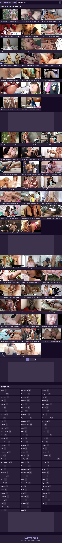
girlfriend (5, 507)
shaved (45, 431)
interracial (25, 407)
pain (23, 510)
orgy (24, 500)
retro (44, 414)
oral (23, 493)
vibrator (45, 472)
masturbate (25, 466)
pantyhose (46, 394)
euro (3, 469)
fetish (4, 490)
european (4, 472)
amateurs (5, 397)
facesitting (5, 476)
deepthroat (5, 445)
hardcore (25, 400)
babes (4, 411)
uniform (45, 462)
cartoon (4, 424)
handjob (25, 397)
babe (3, 407)
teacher (45, 445)
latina (24, 448)
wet (44, 496)
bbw (3, 421)
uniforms (45, 466)
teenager (45, 452)
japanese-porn (26, 424)
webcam (45, 490)
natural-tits (25, 483)
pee (44, 397)
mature (24, 476)
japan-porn (25, 414)
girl (3, 503)
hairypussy (25, 394)
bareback (4, 414)
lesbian (24, 452)
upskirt (45, 469)
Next (34, 359)
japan (24, 411)
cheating (4, 428)
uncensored (46, 455)
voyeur (45, 483)
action (3, 390)
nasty (24, 479)
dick (3, 448)
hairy (3, 510)
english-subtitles (6, 462)
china (4, 435)
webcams (46, 493)
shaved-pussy (47, 435)
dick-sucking (6, 452)
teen (44, 448)
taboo (45, 438)
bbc (3, 418)
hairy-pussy (26, 390)
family (4, 483)
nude (24, 490)
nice (23, 486)
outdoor (25, 507)
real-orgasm (47, 404)
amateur (5, 394)
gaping (4, 500)
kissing (24, 435)
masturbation (26, 472)
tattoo (45, 442)
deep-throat (5, 442)
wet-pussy (46, 500)
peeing (45, 400)
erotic (3, 466)
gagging (4, 493)
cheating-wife (6, 431)
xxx (44, 503)
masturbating (26, 469)
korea (24, 438)
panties (45, 390)
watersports (46, 486)
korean (24, 442)
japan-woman (26, 418)
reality (45, 407)
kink (24, 428)
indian (24, 404)
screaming (46, 421)
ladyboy (25, 445)
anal (3, 400)
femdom (4, 486)
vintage (45, 476)
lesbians (25, 455)
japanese (25, 421)
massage (25, 462)
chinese (4, 438)
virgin (45, 479)
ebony (3, 459)
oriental (25, 503)
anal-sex (4, 404)
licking (24, 459)
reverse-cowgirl (47, 418)
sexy (44, 428)
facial (4, 479)
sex (44, 424)
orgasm (25, 496)
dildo (3, 455)
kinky (24, 431)
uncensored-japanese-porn (51, 459)
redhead (45, 411)
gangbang (5, 496)
